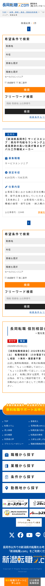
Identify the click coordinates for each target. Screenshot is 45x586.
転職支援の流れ (37, 430)
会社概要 (8, 435)
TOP (6, 421)
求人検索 (8, 430)
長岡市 (11, 134)
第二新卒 (23, 83)
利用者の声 (9, 439)
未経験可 (11, 83)
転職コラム (9, 426)
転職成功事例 (36, 435)
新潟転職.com (18, 551)
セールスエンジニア (14, 77)
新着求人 (34, 421)
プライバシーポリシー (14, 444)
